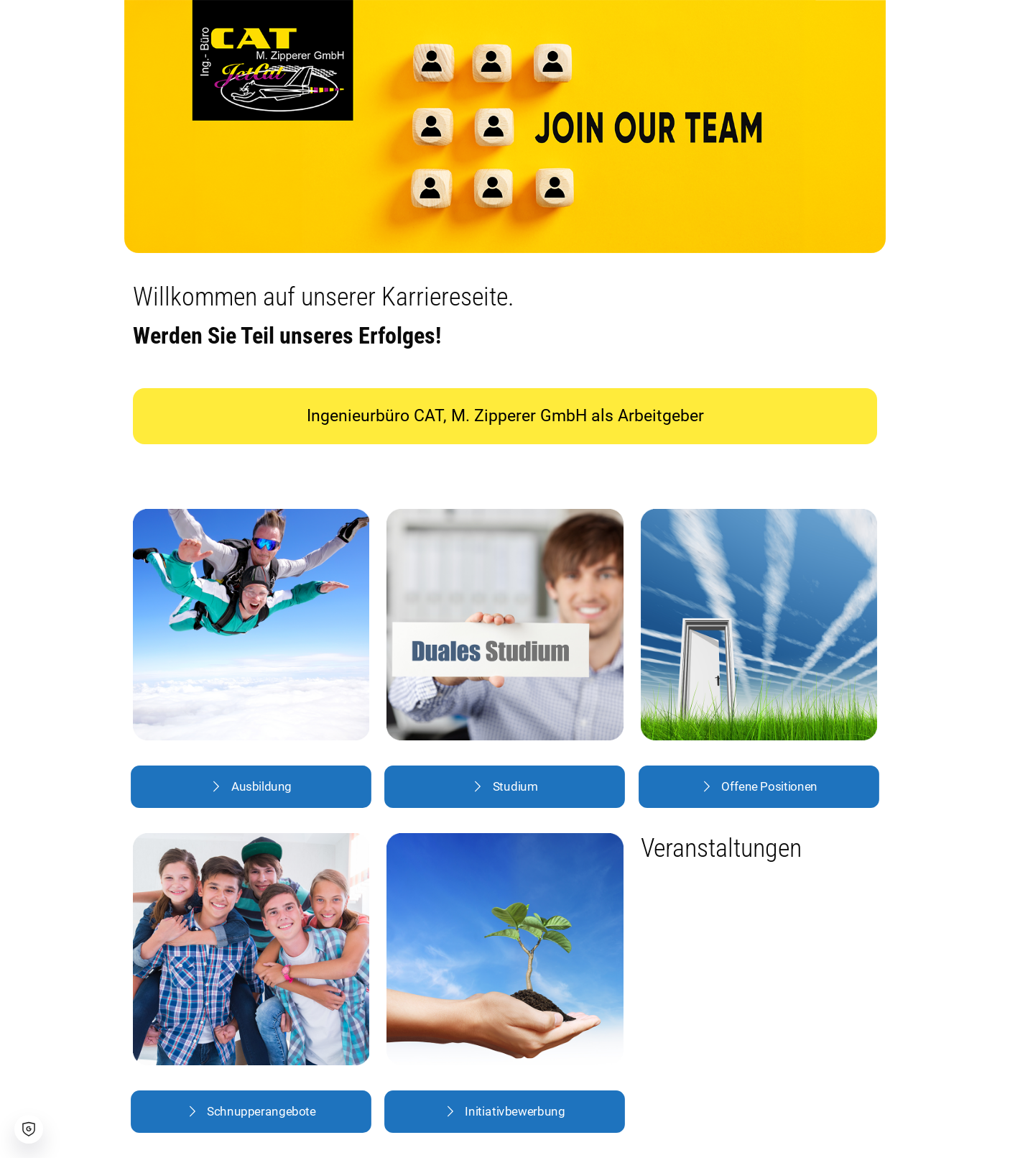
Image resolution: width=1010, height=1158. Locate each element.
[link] (251, 625)
